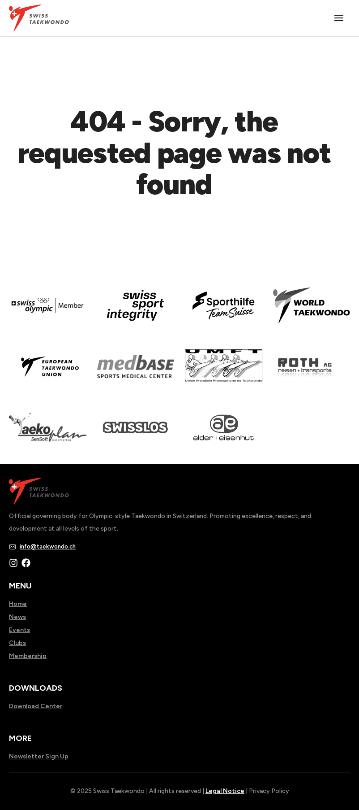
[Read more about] (47, 312)
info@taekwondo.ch (48, 546)
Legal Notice (224, 791)
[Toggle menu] (339, 18)
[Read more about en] (136, 312)
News (17, 617)
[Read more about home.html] (136, 434)
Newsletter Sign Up (38, 756)
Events (19, 630)
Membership (28, 656)
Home (18, 604)
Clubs (17, 643)
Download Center (35, 706)
